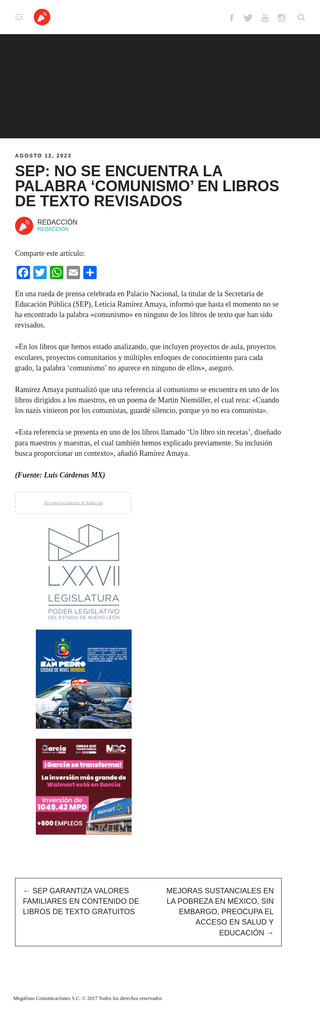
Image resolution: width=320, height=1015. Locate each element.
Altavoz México (42, 17)
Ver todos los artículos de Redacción (73, 502)
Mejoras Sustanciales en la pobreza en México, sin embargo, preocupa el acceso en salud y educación (220, 912)
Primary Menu (18, 17)
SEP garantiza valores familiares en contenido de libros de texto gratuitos (81, 901)
